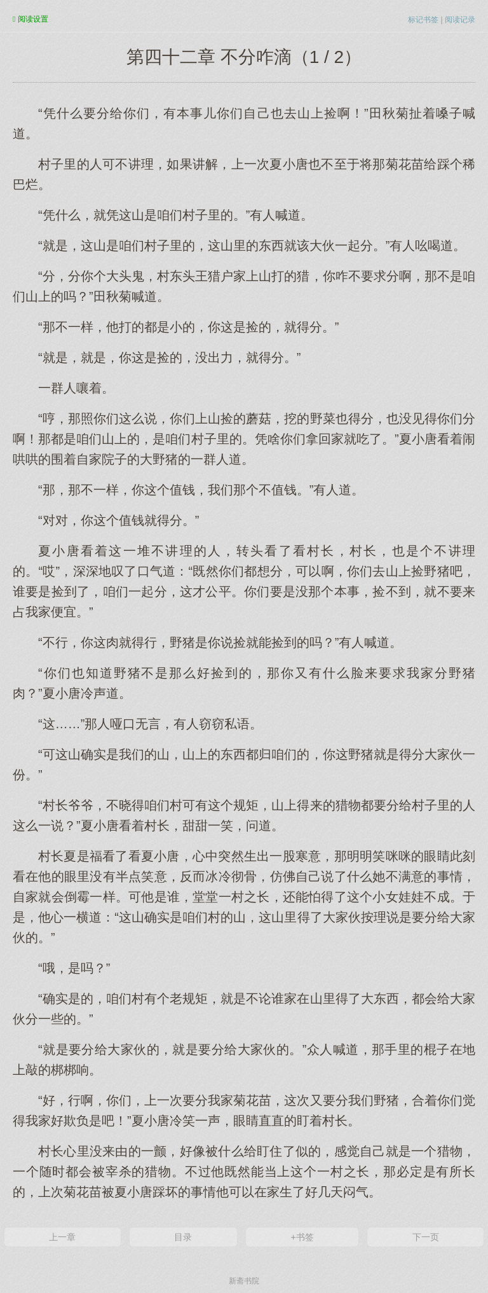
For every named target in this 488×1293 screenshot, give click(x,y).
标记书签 (423, 19)
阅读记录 (460, 19)
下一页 (425, 1237)
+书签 (301, 1237)
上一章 (62, 1237)
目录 (183, 1237)
